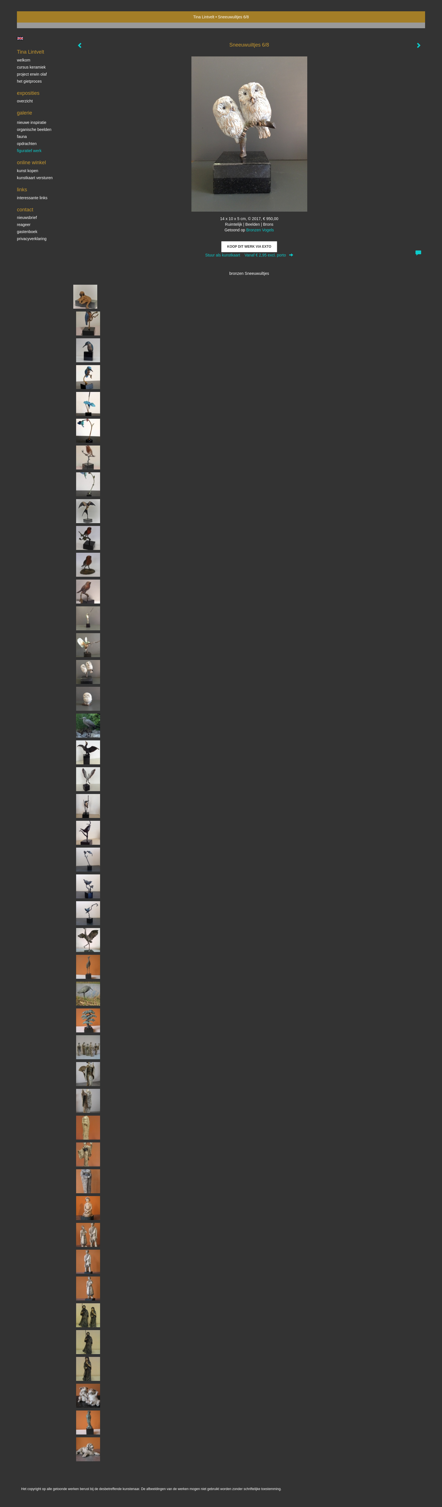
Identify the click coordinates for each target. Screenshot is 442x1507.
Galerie (24, 113)
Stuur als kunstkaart (249, 255)
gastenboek (27, 231)
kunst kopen (27, 170)
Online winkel (31, 162)
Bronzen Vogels (260, 230)
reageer (23, 224)
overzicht (25, 101)
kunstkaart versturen (35, 178)
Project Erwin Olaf (32, 74)
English (20, 38)
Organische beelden (34, 129)
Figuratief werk (29, 150)
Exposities (28, 93)
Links (22, 189)
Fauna (22, 136)
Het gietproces (29, 81)
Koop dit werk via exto (249, 247)
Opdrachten (27, 143)
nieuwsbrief (27, 217)
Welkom (23, 60)
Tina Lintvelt (203, 17)
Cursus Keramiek (31, 67)
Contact (25, 209)
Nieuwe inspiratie (31, 122)
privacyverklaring (32, 238)
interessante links (32, 198)
